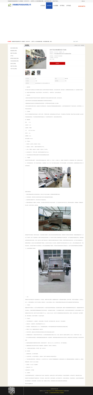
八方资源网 (51, 392)
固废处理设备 (59, 53)
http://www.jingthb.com (29, 383)
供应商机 (49, 5)
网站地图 (62, 392)
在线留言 (57, 63)
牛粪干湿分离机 (13, 68)
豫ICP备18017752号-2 (51, 390)
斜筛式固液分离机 (14, 48)
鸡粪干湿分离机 (13, 66)
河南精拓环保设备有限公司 (59, 390)
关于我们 (62, 5)
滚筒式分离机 (13, 63)
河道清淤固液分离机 (14, 60)
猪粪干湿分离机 (13, 53)
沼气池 (11, 55)
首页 (79, 45)
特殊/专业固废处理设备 (66, 53)
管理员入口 (58, 392)
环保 (55, 53)
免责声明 (54, 392)
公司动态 (68, 5)
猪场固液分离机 (13, 50)
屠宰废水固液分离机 (14, 58)
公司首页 (42, 5)
